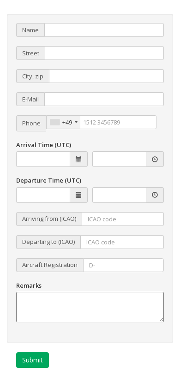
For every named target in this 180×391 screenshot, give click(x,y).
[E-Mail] (104, 99)
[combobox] (63, 122)
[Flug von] (123, 219)
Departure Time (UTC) (48, 180)
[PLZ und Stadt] (106, 76)
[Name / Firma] (104, 30)
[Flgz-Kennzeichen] (123, 265)
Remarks (29, 285)
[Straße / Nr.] (104, 53)
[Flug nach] (122, 242)
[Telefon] (101, 122)
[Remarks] (90, 307)
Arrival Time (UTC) (43, 145)
